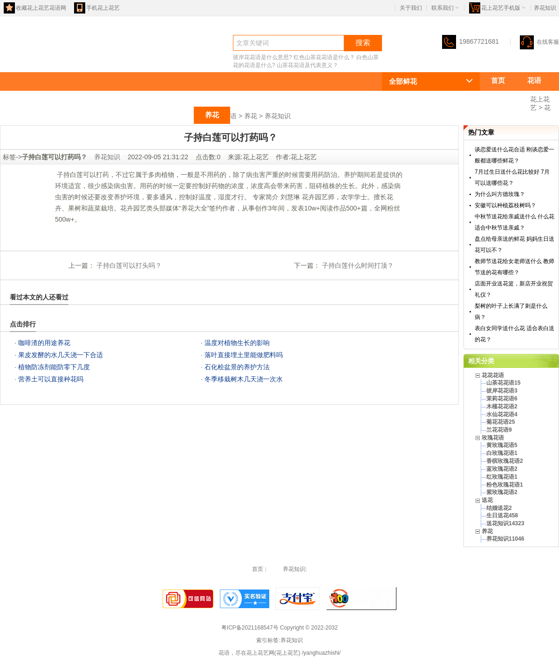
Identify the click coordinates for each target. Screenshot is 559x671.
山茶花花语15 (503, 383)
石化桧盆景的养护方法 (237, 367)
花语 (534, 80)
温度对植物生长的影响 (237, 342)
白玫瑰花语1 (502, 453)
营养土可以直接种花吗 (50, 379)
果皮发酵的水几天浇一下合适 (60, 355)
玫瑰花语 (132, 115)
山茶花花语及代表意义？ (307, 65)
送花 (176, 115)
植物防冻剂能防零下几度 (54, 367)
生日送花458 (502, 515)
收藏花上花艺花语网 (35, 8)
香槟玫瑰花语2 (504, 461)
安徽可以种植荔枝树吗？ (505, 205)
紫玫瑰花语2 (502, 492)
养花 (212, 115)
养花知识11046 (505, 538)
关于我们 (411, 8)
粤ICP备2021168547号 (250, 627)
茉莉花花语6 (502, 398)
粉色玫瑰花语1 (504, 484)
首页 (498, 80)
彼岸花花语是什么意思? (262, 57)
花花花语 (505, 98)
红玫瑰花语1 (502, 477)
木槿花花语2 (502, 406)
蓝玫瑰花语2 (502, 469)
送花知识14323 (505, 523)
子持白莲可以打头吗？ (128, 265)
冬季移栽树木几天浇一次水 (244, 379)
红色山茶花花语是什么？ (324, 57)
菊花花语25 (500, 422)
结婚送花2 (499, 508)
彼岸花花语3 (502, 390)
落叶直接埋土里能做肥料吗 (244, 355)
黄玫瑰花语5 (502, 445)
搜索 (362, 43)
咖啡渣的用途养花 (44, 342)
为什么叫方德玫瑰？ (500, 194)
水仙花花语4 (502, 414)
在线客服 (539, 42)
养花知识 (278, 116)
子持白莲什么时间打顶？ (357, 265)
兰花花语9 (499, 430)
